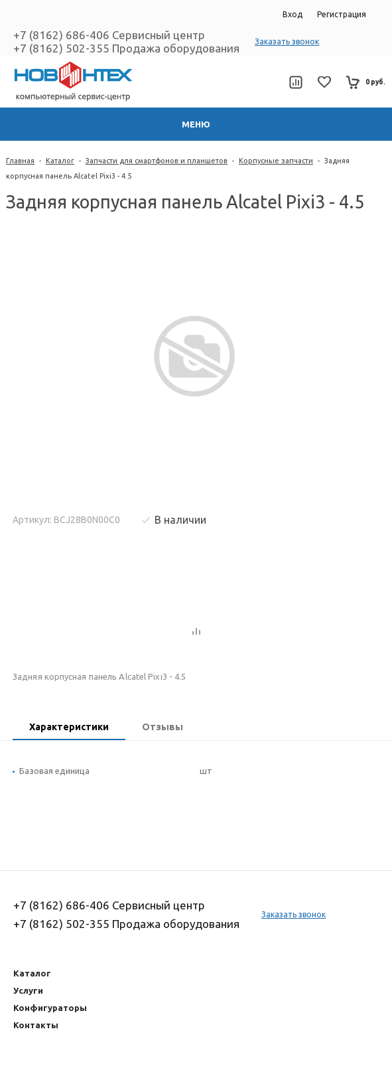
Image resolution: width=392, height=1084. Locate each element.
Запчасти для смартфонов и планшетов (157, 161)
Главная (20, 161)
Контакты (35, 1025)
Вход (292, 14)
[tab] (69, 728)
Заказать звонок (287, 41)
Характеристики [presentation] (69, 727)
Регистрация (341, 14)
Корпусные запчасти (276, 161)
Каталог (60, 161)
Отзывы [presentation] (162, 727)
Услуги (28, 990)
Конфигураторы (50, 1007)
